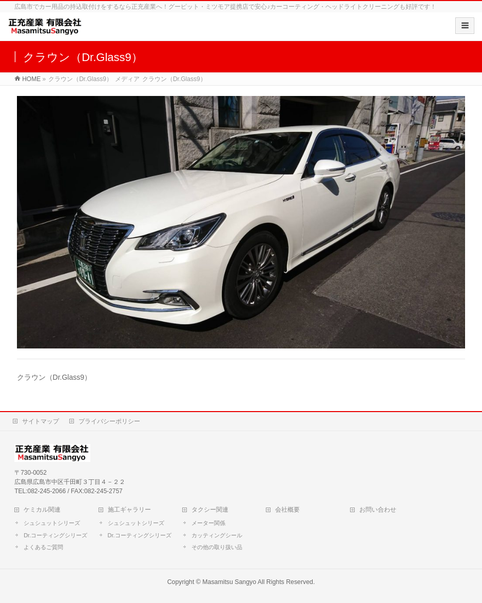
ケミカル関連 (42, 509)
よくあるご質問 (43, 547)
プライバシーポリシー (109, 421)
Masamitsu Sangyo (229, 582)
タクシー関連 (209, 509)
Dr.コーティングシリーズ (55, 535)
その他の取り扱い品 (216, 547)
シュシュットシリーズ (52, 523)
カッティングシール (216, 535)
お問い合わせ (377, 509)
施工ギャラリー (129, 509)
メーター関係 (208, 523)
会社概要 (287, 509)
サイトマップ (40, 421)
